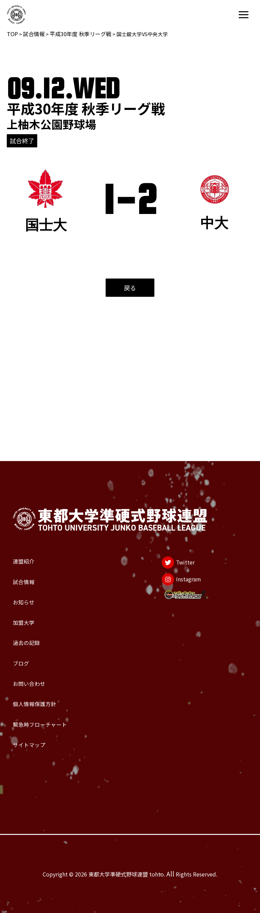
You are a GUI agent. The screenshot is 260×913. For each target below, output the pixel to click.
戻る (130, 287)
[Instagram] (175, 517)
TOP (12, 34)
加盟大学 (31, 571)
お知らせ (31, 543)
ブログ (26, 626)
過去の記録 (36, 598)
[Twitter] (169, 491)
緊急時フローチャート (58, 710)
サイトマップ (40, 738)
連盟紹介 (31, 487)
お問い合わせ (40, 654)
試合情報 (34, 34)
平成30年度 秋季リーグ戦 (80, 34)
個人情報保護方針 (49, 682)
